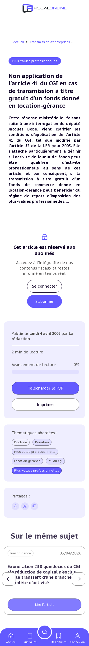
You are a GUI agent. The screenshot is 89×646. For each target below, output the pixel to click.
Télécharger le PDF (45, 388)
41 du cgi (55, 461)
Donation (42, 442)
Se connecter (44, 286)
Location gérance (27, 461)
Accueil (18, 42)
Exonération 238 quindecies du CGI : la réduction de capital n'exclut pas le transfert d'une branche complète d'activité (44, 574)
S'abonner (44, 301)
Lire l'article (44, 605)
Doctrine (20, 442)
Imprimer (45, 404)
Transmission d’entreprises (50, 42)
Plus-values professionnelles (34, 61)
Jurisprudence (20, 553)
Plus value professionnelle (35, 452)
